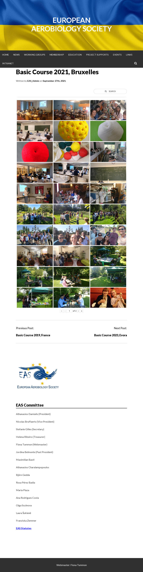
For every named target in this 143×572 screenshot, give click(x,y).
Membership (57, 54)
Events (117, 54)
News (16, 54)
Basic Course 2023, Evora (110, 335)
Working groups (34, 54)
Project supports (97, 54)
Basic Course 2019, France (33, 335)
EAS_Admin (33, 80)
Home (5, 54)
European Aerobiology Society (71, 24)
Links (129, 54)
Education (75, 54)
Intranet (8, 63)
